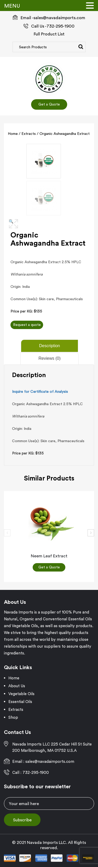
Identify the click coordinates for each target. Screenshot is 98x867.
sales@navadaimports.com (59, 17)
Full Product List (49, 33)
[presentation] (7, 532)
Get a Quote (49, 104)
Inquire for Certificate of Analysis (40, 391)
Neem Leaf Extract (49, 555)
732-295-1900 (60, 26)
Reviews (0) (49, 358)
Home (13, 133)
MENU (12, 5)
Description (49, 345)
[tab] (49, 345)
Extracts (28, 133)
